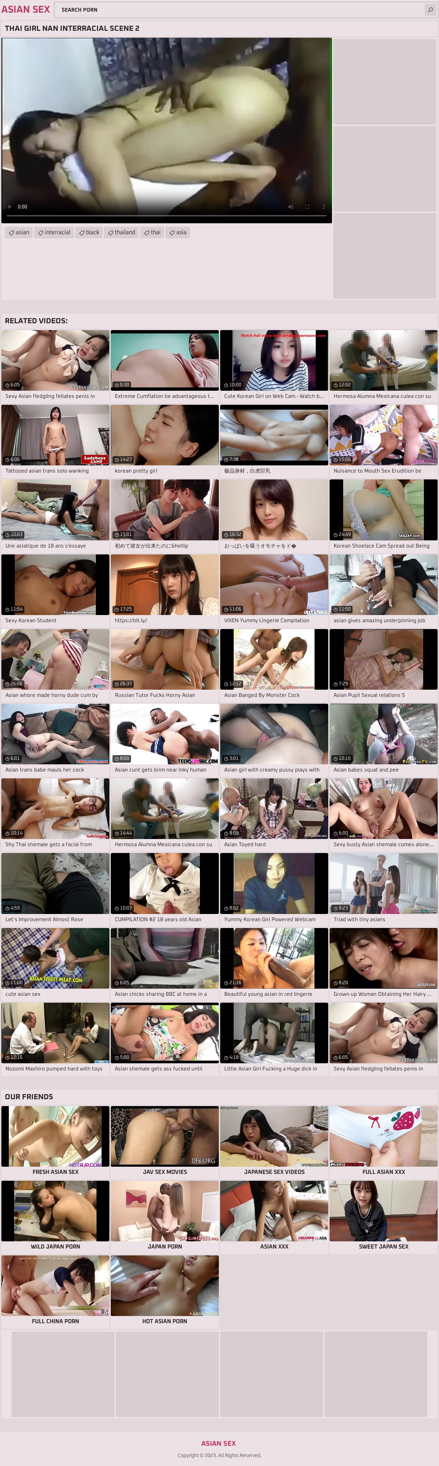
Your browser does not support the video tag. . (166, 130)
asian (22, 232)
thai (156, 232)
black (92, 232)
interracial (57, 232)
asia (181, 232)
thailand (125, 232)
